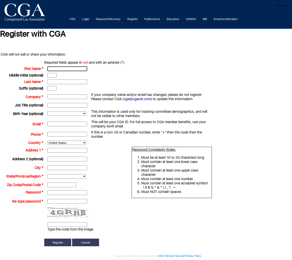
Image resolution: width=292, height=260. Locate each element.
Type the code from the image (70, 229)
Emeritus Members (225, 19)
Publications (152, 19)
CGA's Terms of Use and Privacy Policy (167, 256)
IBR (205, 19)
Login (85, 19)
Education (173, 19)
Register (132, 19)
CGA (72, 19)
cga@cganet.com (137, 99)
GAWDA (191, 19)
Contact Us (282, 5)
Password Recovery (108, 19)
